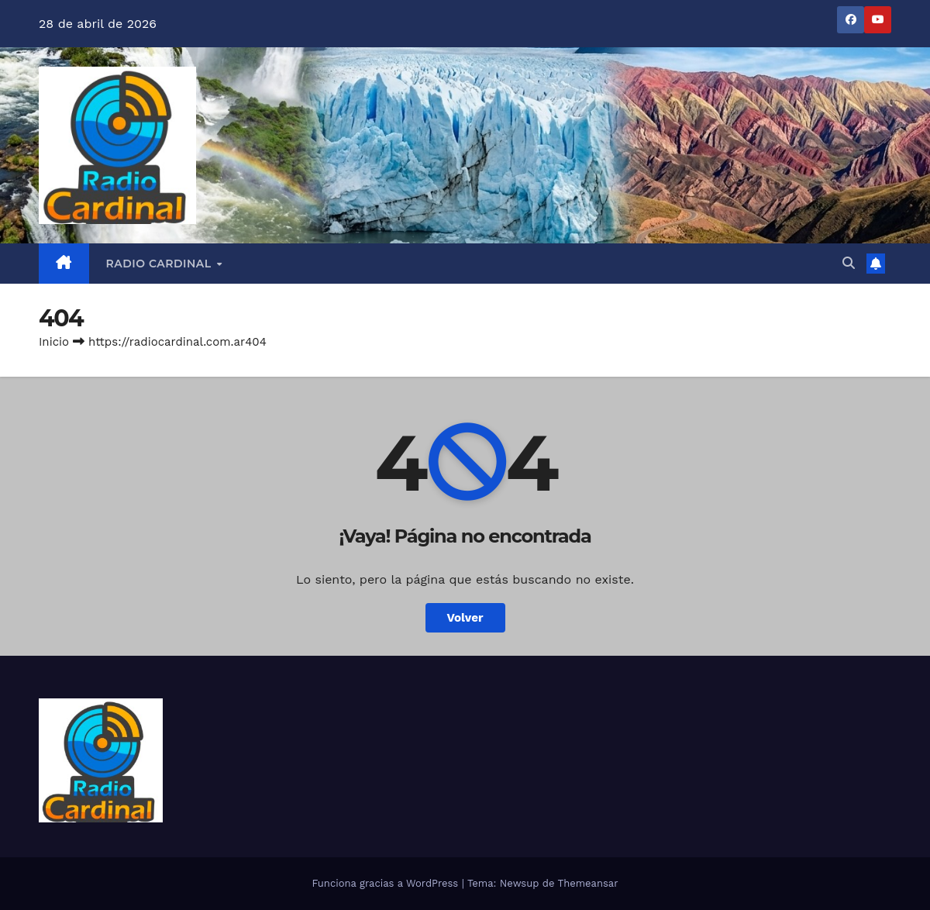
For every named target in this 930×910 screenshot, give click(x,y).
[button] (848, 263)
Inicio (54, 342)
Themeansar (588, 883)
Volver (465, 618)
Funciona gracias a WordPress (386, 883)
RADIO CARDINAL (160, 264)
